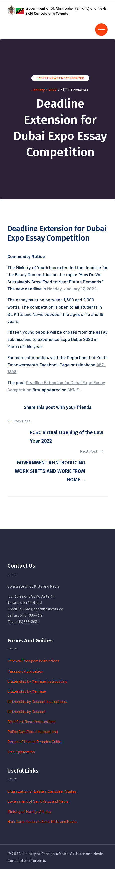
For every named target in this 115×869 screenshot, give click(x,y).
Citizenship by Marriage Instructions (37, 681)
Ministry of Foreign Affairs (29, 811)
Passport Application (25, 671)
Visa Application (21, 751)
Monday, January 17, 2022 (72, 288)
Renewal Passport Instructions (33, 660)
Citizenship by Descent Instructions (37, 701)
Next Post (92, 451)
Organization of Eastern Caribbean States (41, 791)
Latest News (47, 78)
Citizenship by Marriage (26, 691)
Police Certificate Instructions (32, 731)
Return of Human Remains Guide (34, 741)
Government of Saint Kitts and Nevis (37, 801)
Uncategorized (71, 78)
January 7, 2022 (44, 90)
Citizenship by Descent (26, 711)
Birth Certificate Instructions (31, 721)
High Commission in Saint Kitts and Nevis (42, 821)
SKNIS (73, 389)
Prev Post (18, 420)
